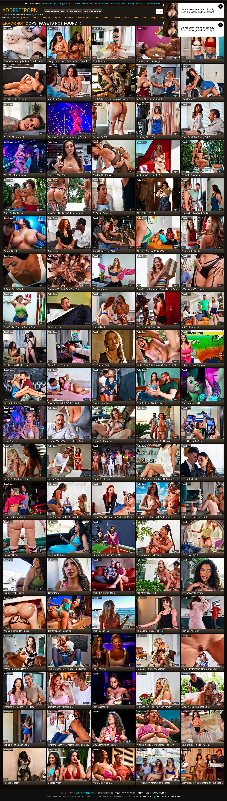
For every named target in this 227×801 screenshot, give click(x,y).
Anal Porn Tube (118, 4)
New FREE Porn (54, 11)
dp (144, 18)
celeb (136, 18)
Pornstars (74, 11)
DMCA (140, 793)
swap (153, 18)
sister (35, 18)
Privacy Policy (129, 793)
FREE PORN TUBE (83, 4)
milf (127, 18)
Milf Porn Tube (153, 4)
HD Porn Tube (101, 4)
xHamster (52, 104)
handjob (69, 18)
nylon (57, 18)
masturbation (84, 18)
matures (116, 18)
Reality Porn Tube (136, 4)
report (42, 57)
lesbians (46, 18)
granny (24, 18)
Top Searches (92, 11)
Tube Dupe (8, 28)
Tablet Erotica (98, 66)
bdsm (105, 18)
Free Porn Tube (50, 4)
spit (96, 18)
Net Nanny (161, 796)
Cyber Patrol (147, 796)
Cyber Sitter (174, 796)
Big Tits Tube (66, 4)
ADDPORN (20, 10)
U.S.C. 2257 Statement (155, 793)
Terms (117, 793)
